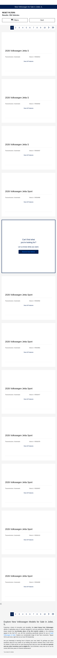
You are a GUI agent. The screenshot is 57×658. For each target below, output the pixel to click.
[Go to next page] (49, 28)
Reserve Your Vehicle (28, 252)
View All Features (28, 61)
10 (45, 28)
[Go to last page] (53, 28)
